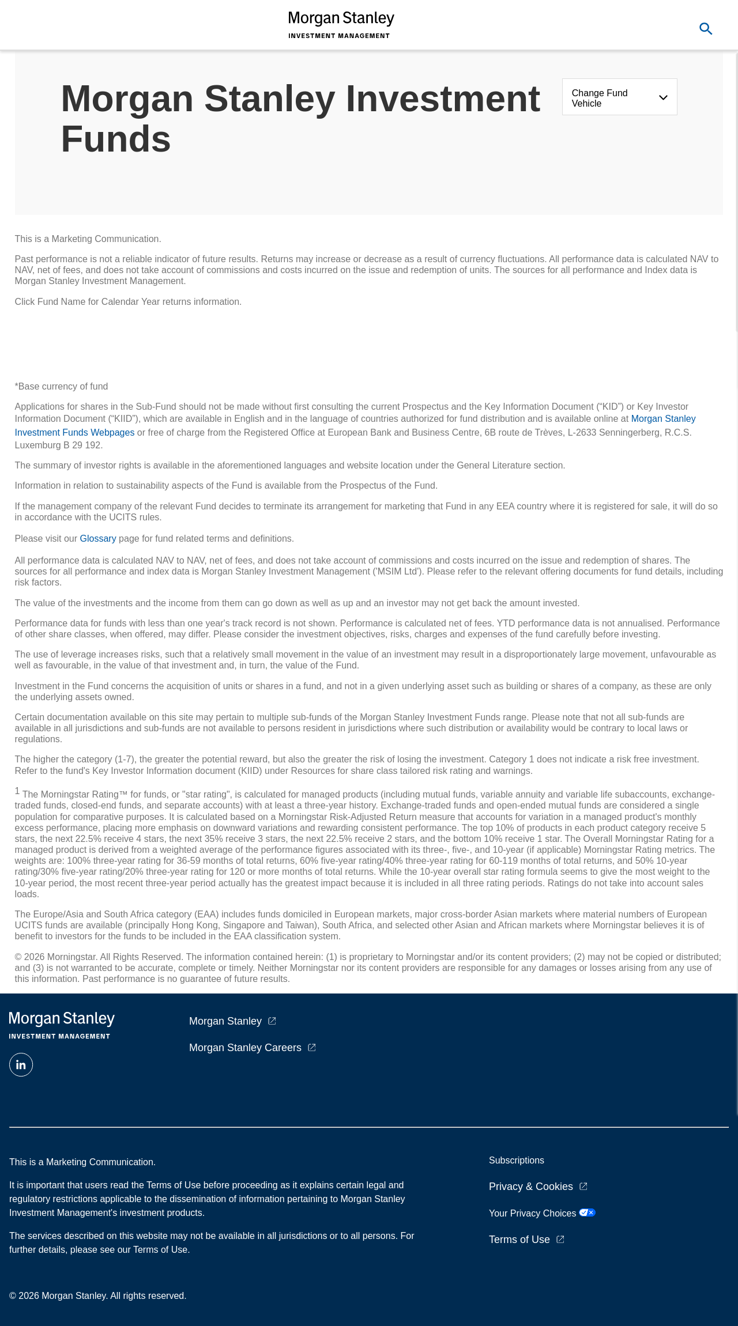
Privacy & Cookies (531, 1186)
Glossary (98, 538)
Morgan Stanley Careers (245, 1047)
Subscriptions (516, 1160)
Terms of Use (519, 1239)
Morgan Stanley (225, 1021)
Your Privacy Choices (542, 1213)
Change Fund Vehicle (600, 98)
